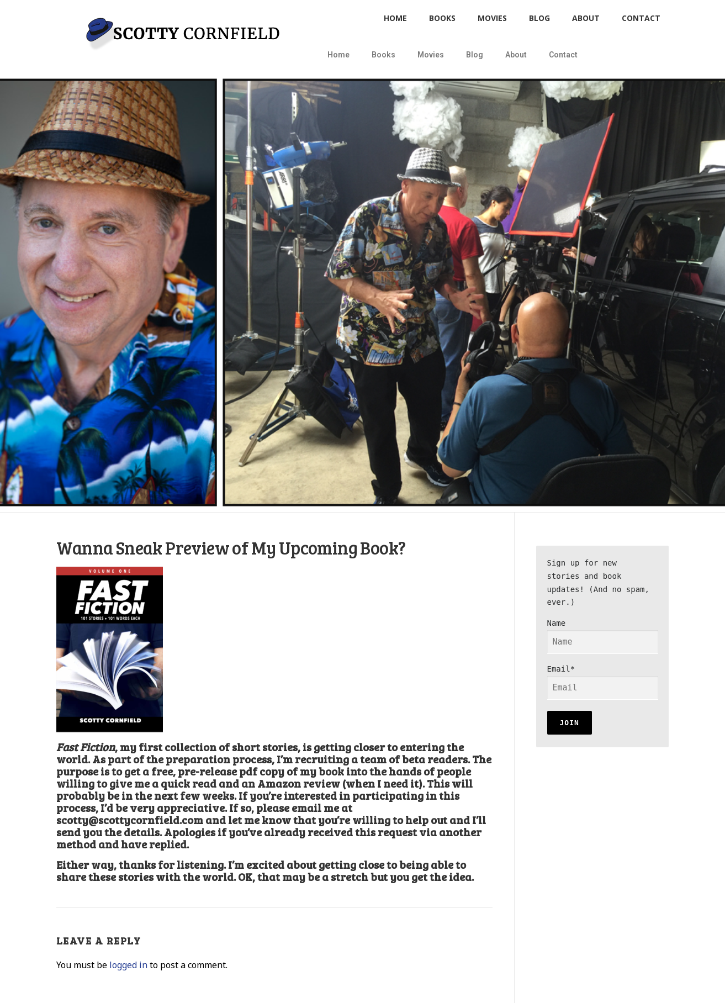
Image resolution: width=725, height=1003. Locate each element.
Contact (641, 18)
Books (442, 18)
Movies (492, 18)
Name (602, 636)
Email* (602, 682)
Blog (539, 18)
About (586, 18)
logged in (128, 965)
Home (395, 18)
